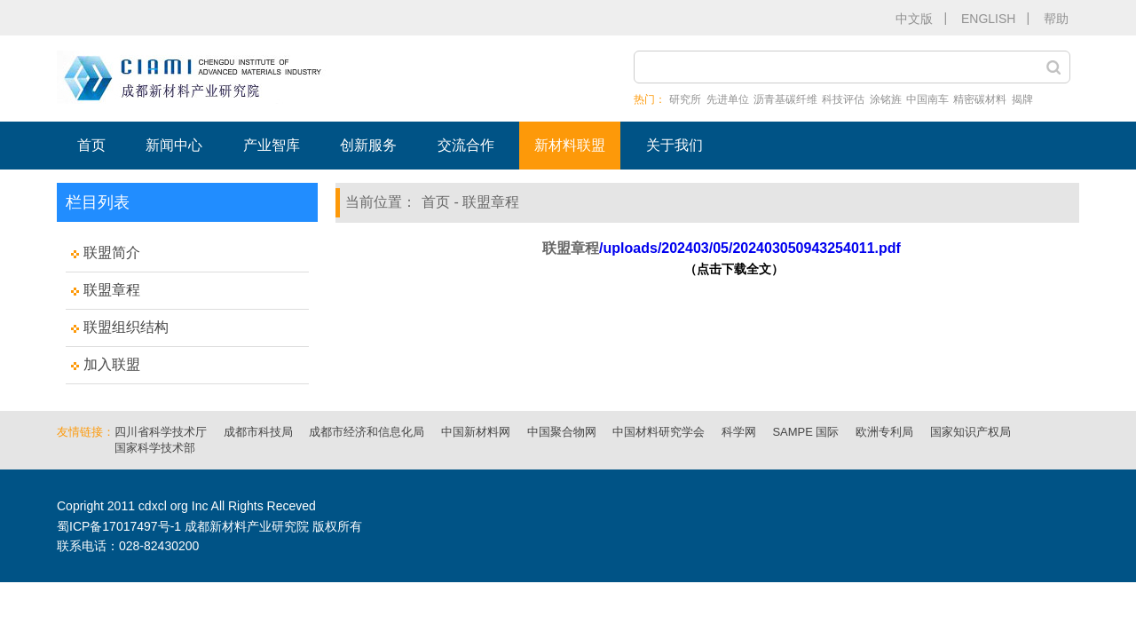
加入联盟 (111, 364)
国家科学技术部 (154, 447)
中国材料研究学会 (658, 431)
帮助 (1056, 19)
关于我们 (674, 145)
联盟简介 (111, 252)
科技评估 (843, 99)
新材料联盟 (569, 145)
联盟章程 (111, 289)
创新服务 (368, 145)
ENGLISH (988, 19)
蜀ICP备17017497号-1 (119, 526)
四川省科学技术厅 (160, 431)
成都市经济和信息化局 (366, 431)
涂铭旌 (886, 99)
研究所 (685, 99)
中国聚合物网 (561, 431)
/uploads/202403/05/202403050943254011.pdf (750, 248)
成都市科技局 (258, 431)
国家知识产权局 (970, 431)
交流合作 (466, 145)
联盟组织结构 (126, 327)
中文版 (914, 19)
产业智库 (271, 145)
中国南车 (927, 99)
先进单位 (727, 99)
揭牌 (1022, 99)
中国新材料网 (475, 431)
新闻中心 (174, 145)
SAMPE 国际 (805, 431)
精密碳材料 (979, 99)
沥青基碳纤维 (785, 99)
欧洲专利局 (884, 431)
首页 (91, 145)
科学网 (739, 431)
